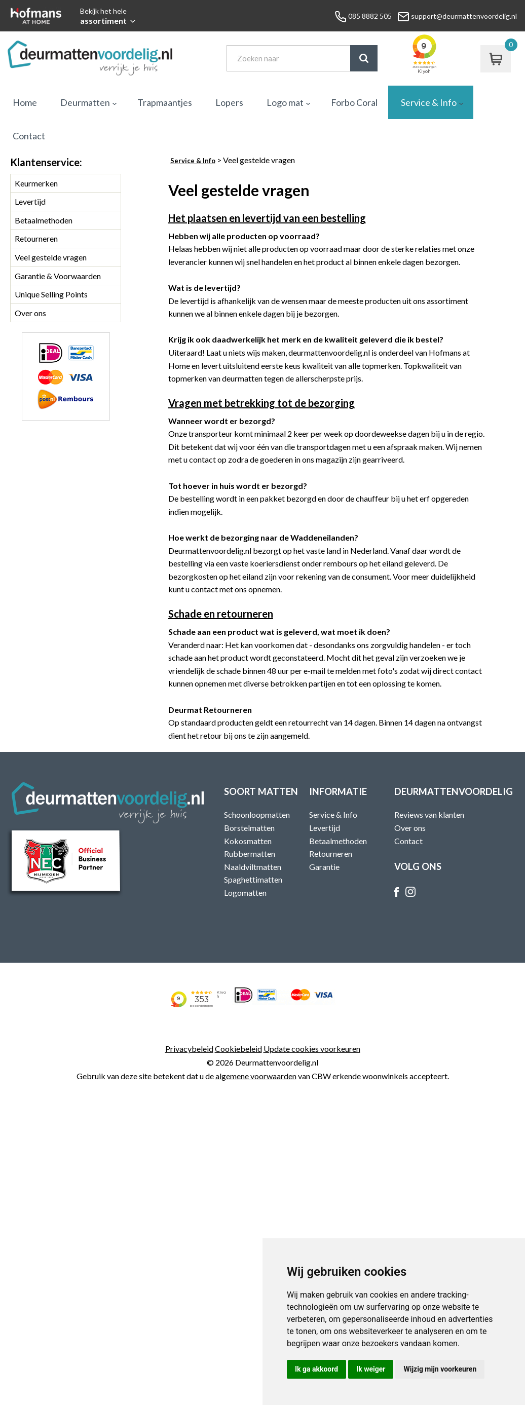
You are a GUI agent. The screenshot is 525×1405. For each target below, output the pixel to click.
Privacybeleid (189, 1048)
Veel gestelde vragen (51, 257)
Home (25, 102)
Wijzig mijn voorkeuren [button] (439, 1369)
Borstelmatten (249, 827)
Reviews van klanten (429, 814)
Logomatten (245, 892)
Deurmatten (85, 102)
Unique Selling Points (51, 294)
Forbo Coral (354, 102)
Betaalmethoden (43, 220)
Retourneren (36, 238)
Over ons (30, 313)
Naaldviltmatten (252, 866)
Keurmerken (36, 183)
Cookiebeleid (238, 1048)
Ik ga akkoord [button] (316, 1369)
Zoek (364, 58)
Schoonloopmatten (257, 814)
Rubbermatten (249, 853)
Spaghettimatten (253, 879)
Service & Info (429, 102)
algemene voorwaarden (255, 1076)
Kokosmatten (248, 841)
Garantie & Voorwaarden (58, 276)
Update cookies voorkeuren (312, 1048)
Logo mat (285, 102)
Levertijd (30, 201)
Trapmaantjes (164, 102)
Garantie (324, 866)
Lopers (229, 102)
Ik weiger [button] (370, 1369)
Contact (29, 135)
